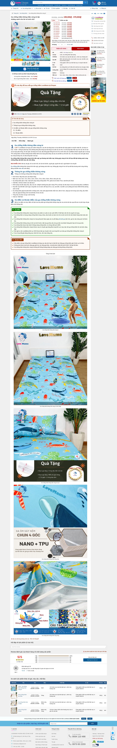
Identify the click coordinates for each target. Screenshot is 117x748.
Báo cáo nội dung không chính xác (20, 614)
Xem (70, 78)
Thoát (90, 694)
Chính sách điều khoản (41, 709)
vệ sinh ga (62, 194)
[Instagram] (23, 726)
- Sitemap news (100, 709)
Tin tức (47, 8)
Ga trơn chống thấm (49, 5)
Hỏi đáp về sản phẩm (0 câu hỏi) (22, 618)
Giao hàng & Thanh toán (41, 720)
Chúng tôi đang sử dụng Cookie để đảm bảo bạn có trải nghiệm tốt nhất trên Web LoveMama (51, 694)
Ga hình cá (64, 5)
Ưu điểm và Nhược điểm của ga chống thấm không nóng (30, 104)
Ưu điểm (18, 106)
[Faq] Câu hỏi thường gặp (41, 726)
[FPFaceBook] (12, 726)
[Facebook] (72, 89)
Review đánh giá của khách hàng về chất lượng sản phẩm (59, 628)
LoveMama (99, 17)
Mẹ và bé (38, 8)
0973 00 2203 (78, 719)
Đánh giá (30, 116)
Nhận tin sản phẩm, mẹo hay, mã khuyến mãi (32, 699)
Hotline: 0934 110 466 (99, 37)
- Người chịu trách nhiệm (98, 711)
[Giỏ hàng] (93, 3)
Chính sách (38, 704)
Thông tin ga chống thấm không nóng (24, 101)
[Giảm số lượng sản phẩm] (59, 44)
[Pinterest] (77, 89)
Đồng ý (83, 694)
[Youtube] (29, 726)
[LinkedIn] (20, 726)
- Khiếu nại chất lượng (97, 714)
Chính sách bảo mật (40, 712)
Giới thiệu (54, 709)
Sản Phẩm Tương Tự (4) (97, 47)
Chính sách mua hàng (40, 715)
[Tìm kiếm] (85, 2)
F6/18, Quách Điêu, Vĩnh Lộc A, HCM (22, 716)
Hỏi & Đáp (22, 116)
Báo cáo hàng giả (34, 614)
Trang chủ (15, 8)
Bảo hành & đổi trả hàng (41, 717)
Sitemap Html (55, 723)
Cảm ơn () (30, 646)
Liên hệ (72, 8)
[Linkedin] (80, 89)
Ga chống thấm (26, 8)
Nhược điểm (19, 109)
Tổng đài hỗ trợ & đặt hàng (75, 704)
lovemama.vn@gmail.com (19, 719)
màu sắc (21, 144)
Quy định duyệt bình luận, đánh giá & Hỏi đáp (95, 627)
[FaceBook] (15, 726)
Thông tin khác (55, 704)
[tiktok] (26, 726)
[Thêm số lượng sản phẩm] (65, 44)
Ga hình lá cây (79, 5)
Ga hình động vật (71, 5)
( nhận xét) (20, 637)
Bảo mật (94, 704)
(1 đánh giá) (85, 90)
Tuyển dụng (54, 715)
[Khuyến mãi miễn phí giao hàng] (103, 3)
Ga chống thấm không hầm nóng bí (23, 98)
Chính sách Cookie (74, 694)
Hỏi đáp (65, 8)
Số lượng (54, 44)
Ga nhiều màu (57, 5)
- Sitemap (94, 709)
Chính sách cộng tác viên (41, 723)
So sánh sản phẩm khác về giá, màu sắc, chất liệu (28, 654)
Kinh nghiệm (55, 8)
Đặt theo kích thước (98, 40)
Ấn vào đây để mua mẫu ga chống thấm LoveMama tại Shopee (35, 85)
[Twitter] (75, 89)
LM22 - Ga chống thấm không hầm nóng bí (22, 664)
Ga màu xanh (40, 5)
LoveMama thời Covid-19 (58, 720)
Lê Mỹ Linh (19, 89)
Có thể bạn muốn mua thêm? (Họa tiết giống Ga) (24, 73)
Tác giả (53, 717)
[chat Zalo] (113, 738)
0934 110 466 (78, 711)
